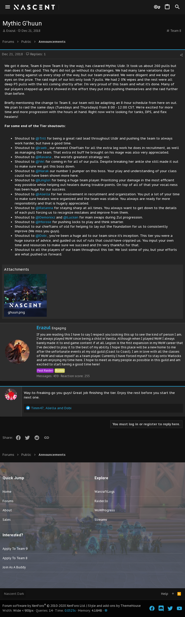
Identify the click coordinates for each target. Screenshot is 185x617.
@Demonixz (45, 217)
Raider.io (101, 501)
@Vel (40, 161)
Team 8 (175, 31)
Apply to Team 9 (15, 549)
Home (7, 491)
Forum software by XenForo (44, 606)
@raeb (41, 148)
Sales (7, 520)
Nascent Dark (14, 594)
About (7, 510)
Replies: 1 (36, 54)
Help (164, 594)
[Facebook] (152, 608)
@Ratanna (44, 208)
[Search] (177, 7)
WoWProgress (105, 510)
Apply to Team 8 (15, 558)
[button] (8, 7)
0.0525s (70, 610)
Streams (101, 520)
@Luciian (70, 217)
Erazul (11, 31)
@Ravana (43, 157)
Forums (8, 501)
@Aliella (43, 194)
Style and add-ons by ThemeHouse (114, 606)
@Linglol (43, 180)
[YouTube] (179, 608)
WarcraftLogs (105, 491)
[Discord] (161, 608)
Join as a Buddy (14, 567)
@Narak (42, 171)
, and (51, 408)
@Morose (43, 222)
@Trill (41, 138)
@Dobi (41, 236)
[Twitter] (170, 608)
